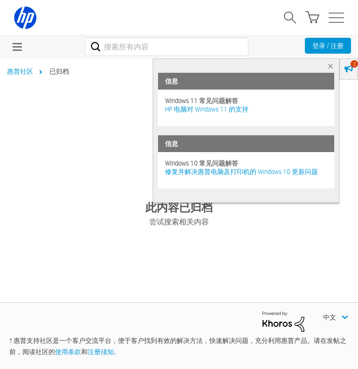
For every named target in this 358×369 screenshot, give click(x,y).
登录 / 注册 (328, 46)
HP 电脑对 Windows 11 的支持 (206, 109)
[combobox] (166, 46)
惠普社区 (20, 71)
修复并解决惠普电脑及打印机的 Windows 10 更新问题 (241, 171)
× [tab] (330, 66)
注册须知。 (104, 352)
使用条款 (68, 352)
